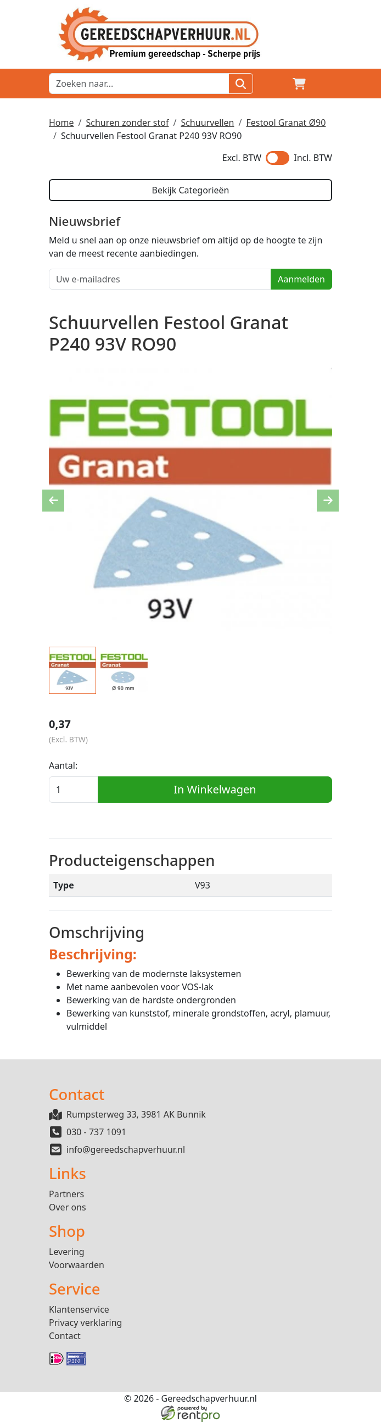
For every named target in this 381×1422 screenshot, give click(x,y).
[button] (325, 83)
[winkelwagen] (299, 83)
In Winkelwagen (214, 789)
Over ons (67, 1207)
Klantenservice (79, 1309)
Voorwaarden (76, 1265)
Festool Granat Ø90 (286, 122)
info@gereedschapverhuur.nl (125, 1149)
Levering (67, 1252)
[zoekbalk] (139, 83)
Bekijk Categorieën (190, 190)
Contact (65, 1336)
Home (61, 122)
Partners (66, 1194)
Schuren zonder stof (127, 122)
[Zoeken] (240, 83)
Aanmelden (301, 279)
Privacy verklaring (85, 1323)
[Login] (272, 83)
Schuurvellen (207, 122)
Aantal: (63, 765)
